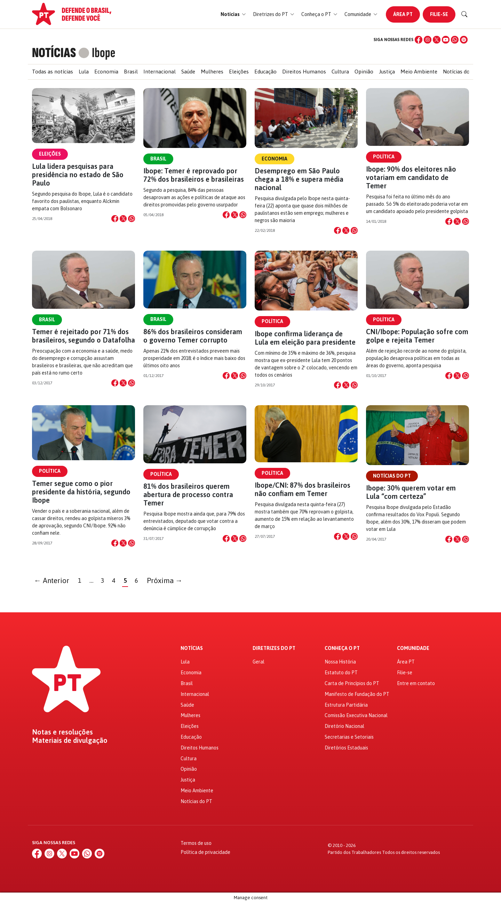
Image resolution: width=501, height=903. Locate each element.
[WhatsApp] (455, 40)
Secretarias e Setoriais (349, 737)
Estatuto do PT (341, 672)
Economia (106, 71)
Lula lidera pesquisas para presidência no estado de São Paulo (78, 174)
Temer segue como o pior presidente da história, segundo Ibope (81, 491)
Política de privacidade (205, 852)
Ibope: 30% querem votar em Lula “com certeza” (411, 492)
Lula (84, 71)
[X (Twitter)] (436, 40)
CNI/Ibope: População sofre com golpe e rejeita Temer (417, 336)
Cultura (340, 71)
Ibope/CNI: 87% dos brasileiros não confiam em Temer (302, 489)
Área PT (403, 14)
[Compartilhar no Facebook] (114, 218)
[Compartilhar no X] (123, 218)
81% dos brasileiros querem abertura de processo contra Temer (188, 494)
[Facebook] (418, 40)
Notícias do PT (460, 71)
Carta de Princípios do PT (352, 683)
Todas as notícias (52, 71)
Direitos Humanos (304, 71)
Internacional (159, 71)
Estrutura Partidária (346, 705)
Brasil (131, 71)
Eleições (239, 71)
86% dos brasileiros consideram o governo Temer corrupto (192, 336)
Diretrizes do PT (274, 648)
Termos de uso (196, 843)
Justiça (387, 71)
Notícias (192, 648)
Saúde (188, 71)
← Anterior (52, 580)
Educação (265, 71)
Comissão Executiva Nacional (356, 715)
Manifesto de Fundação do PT (357, 694)
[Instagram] (427, 40)
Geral (258, 662)
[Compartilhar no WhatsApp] (131, 218)
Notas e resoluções (62, 732)
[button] (233, 14)
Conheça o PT (342, 648)
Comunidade (413, 648)
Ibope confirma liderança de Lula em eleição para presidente (305, 338)
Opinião (364, 71)
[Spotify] (464, 40)
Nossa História (340, 662)
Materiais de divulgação (70, 740)
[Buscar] (464, 14)
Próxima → (165, 580)
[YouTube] (446, 40)
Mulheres (212, 71)
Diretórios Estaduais (346, 748)
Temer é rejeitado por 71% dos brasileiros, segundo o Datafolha (83, 336)
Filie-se (439, 14)
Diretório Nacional (344, 726)
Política (384, 156)
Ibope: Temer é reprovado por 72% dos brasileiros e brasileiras (193, 175)
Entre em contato (416, 683)
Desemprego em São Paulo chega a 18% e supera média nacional (299, 179)
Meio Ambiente (418, 71)
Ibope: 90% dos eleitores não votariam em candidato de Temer (411, 177)
